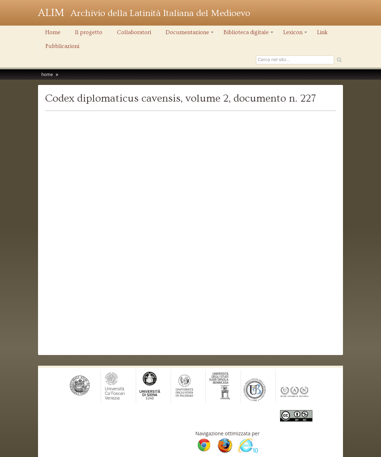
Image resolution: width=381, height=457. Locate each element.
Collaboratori (134, 32)
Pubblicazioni (62, 46)
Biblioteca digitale (249, 34)
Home (52, 32)
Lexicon (295, 34)
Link (322, 32)
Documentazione (190, 34)
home (47, 74)
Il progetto (88, 32)
